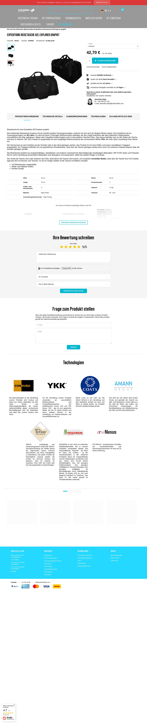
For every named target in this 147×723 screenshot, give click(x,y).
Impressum (114, 560)
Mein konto (48, 551)
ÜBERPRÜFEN (101, 2)
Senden (73, 347)
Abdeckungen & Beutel (30, 24)
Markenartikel (66, 24)
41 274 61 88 (26, 582)
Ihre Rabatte (48, 572)
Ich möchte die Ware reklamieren (18, 563)
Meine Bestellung (17, 551)
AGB (79, 560)
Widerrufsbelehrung (84, 566)
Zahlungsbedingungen (85, 558)
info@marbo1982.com (42, 582)
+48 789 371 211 (104, 101)
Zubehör (50, 24)
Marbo (17, 41)
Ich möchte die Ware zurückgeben (18, 568)
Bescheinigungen (116, 555)
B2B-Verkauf (115, 558)
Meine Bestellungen (50, 558)
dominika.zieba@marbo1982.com (111, 103)
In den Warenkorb (106, 61)
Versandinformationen (85, 555)
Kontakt (13, 571)
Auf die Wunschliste (93, 67)
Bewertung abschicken (73, 291)
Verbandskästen (73, 18)
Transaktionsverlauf (50, 569)
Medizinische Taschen (28, 18)
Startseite (19, 29)
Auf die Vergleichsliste (109, 67)
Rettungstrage (114, 18)
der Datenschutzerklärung (50, 319)
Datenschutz (82, 563)
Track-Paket (15, 560)
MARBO (31, 41)
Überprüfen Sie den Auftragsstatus (17, 556)
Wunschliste (48, 566)
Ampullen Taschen (93, 18)
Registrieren (48, 555)
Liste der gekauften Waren (53, 561)
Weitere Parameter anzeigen (73, 222)
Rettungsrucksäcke (51, 18)
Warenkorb (47, 563)
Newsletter (47, 574)
